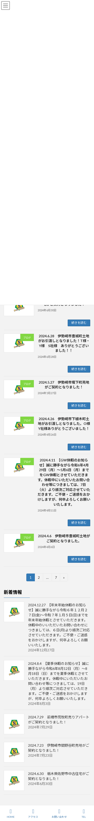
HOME (11, 813)
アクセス (33, 813)
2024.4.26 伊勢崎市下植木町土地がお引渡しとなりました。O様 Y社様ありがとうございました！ (65, 424)
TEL (83, 813)
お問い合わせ (59, 813)
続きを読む (78, 323)
